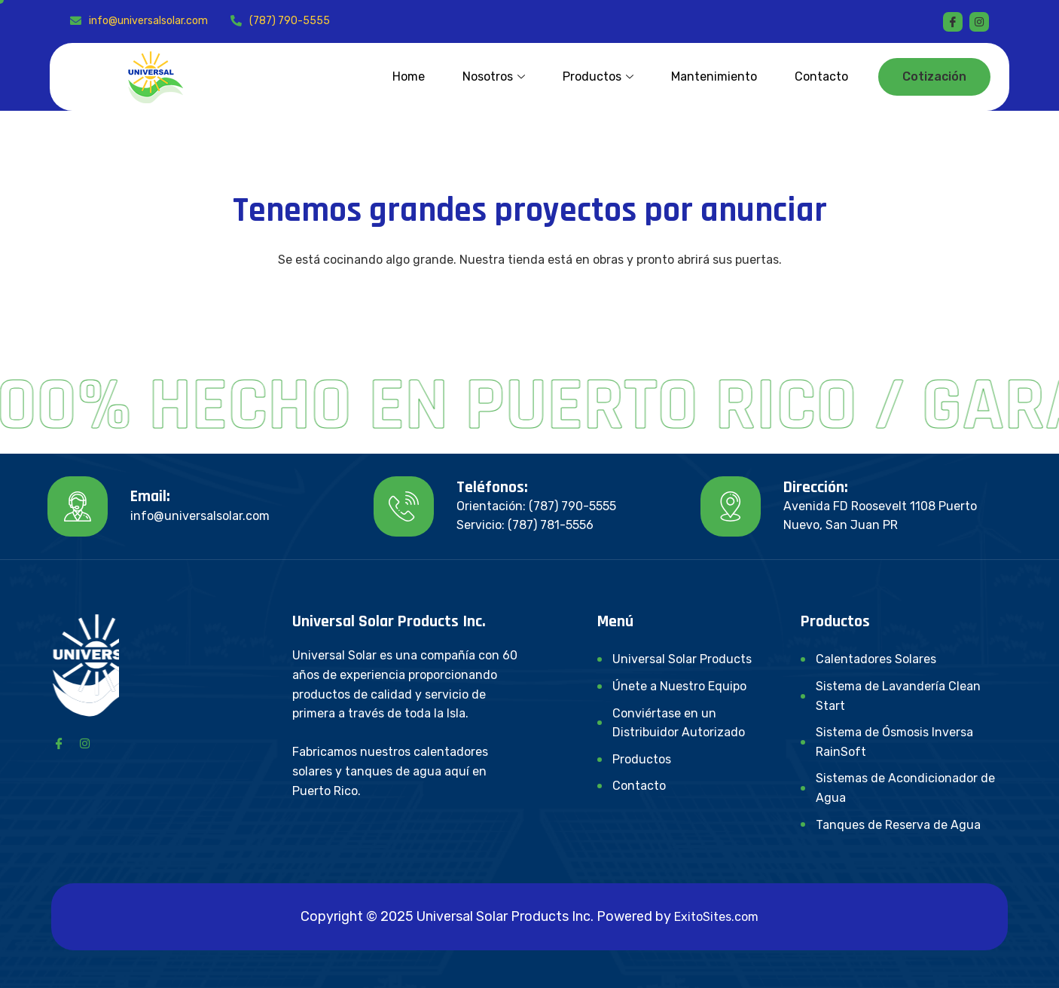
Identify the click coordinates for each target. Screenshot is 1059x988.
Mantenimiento (714, 76)
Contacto (821, 76)
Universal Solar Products (682, 659)
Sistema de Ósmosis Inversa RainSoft (894, 742)
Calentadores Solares (876, 659)
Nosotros (493, 76)
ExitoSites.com (716, 917)
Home (408, 76)
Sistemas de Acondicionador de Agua (905, 788)
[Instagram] (84, 743)
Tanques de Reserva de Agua (898, 825)
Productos (598, 76)
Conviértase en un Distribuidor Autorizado (678, 723)
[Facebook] (953, 22)
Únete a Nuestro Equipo (679, 686)
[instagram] (979, 22)
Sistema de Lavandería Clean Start (898, 696)
